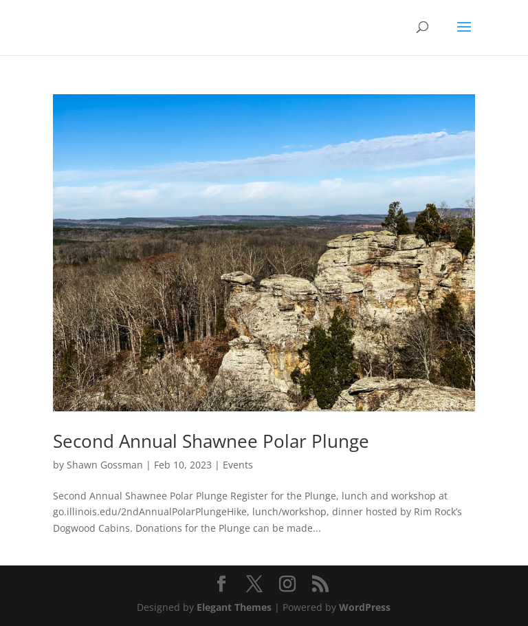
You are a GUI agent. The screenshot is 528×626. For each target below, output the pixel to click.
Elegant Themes (234, 607)
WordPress (364, 607)
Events (238, 464)
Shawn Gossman (105, 464)
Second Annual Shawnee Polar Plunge (211, 441)
